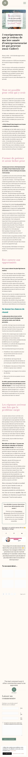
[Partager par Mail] (22, 533)
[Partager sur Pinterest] (14, 533)
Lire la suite (13, 750)
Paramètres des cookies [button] (18, 753)
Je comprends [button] (7, 753)
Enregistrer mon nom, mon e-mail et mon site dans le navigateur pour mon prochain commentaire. (13, 724)
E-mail (21, 714)
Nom (21, 709)
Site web (21, 718)
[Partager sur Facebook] (6, 533)
